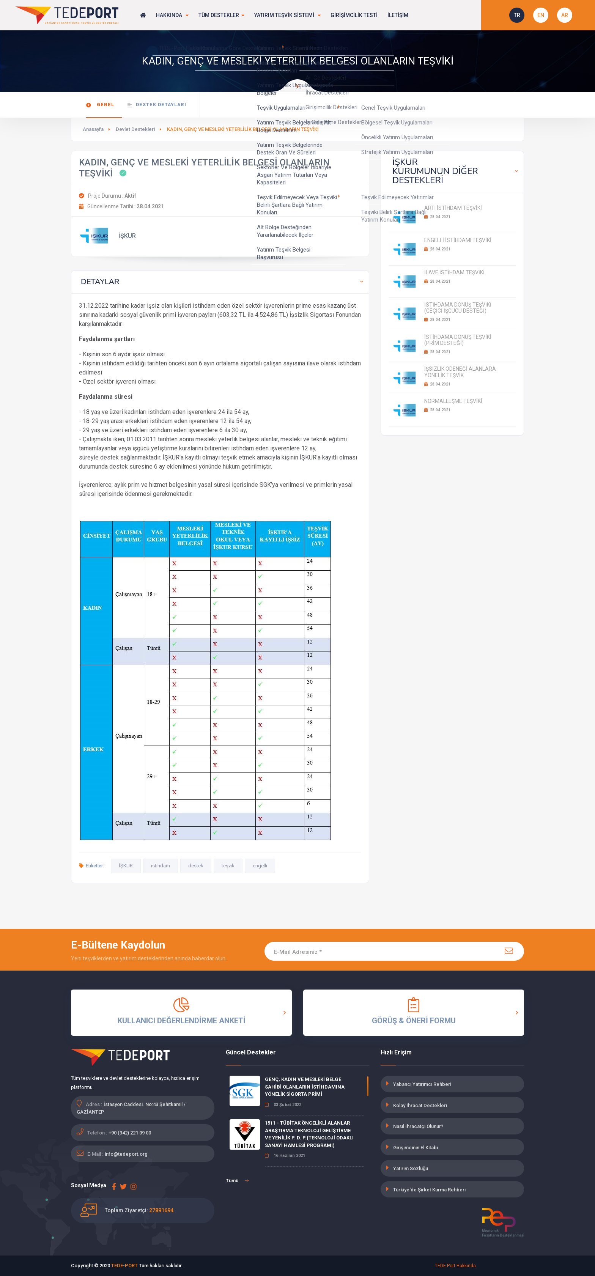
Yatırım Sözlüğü (410, 1168)
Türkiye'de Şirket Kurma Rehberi (429, 1190)
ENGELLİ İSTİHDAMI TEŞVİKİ (457, 240)
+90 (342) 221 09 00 (130, 1133)
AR (564, 15)
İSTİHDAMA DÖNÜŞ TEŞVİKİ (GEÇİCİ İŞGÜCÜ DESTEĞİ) (457, 308)
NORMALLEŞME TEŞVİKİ (453, 401)
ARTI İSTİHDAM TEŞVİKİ (453, 208)
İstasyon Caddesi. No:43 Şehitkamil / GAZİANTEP (131, 1108)
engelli (260, 865)
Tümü (237, 1180)
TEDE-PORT (124, 1265)
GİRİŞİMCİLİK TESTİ (355, 15)
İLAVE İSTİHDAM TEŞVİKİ (454, 272)
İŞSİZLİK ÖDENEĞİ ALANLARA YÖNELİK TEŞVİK (460, 372)
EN (540, 15)
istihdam (160, 865)
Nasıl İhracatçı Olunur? (418, 1126)
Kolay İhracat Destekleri (420, 1105)
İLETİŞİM (399, 15)
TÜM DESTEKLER (222, 15)
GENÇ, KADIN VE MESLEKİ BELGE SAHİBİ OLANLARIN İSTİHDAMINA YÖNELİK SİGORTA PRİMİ (305, 1086)
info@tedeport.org (126, 1154)
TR (517, 15)
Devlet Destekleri (135, 129)
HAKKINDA (172, 15)
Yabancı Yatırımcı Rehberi (422, 1084)
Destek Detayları (157, 105)
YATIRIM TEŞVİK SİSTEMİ (288, 15)
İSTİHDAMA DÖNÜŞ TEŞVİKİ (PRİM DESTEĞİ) (457, 340)
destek (195, 865)
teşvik (228, 865)
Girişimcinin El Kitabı (415, 1147)
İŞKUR (126, 865)
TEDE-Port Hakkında (455, 1265)
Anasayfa (93, 129)
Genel (100, 105)
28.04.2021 (437, 217)
